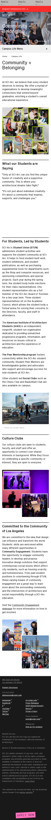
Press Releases (32, 703)
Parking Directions (10, 687)
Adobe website (26, 792)
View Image (42, 41)
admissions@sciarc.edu (12, 695)
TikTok (5, 711)
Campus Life (16, 22)
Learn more (30, 781)
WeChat (5, 714)
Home (4, 22)
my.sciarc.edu (31, 700)
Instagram (6, 700)
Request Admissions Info (13, 9)
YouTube (5, 708)
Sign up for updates (34, 727)
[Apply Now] (25, 814)
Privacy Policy (31, 711)
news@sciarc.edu (33, 719)
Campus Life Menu (12, 48)
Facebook (6, 703)
